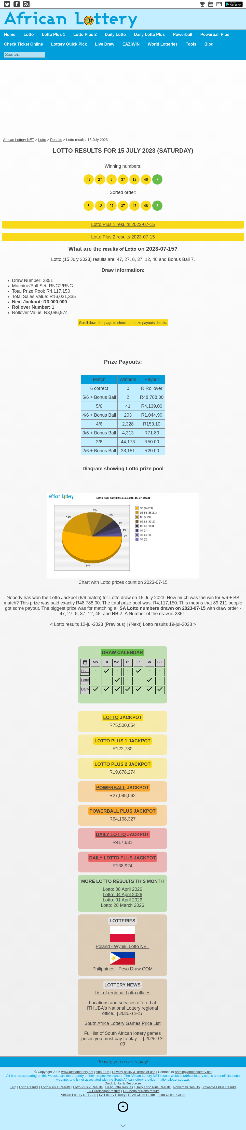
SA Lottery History (112, 1095)
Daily (85, 689)
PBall (85, 671)
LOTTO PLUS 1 (110, 740)
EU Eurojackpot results (103, 1091)
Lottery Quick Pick (69, 44)
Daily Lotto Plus (149, 34)
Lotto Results (28, 1087)
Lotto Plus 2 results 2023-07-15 (123, 236)
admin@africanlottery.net (193, 1072)
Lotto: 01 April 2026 (122, 899)
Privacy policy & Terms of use (133, 1072)
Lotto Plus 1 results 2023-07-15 (123, 224)
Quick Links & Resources (122, 1083)
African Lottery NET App (78, 1095)
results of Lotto (119, 249)
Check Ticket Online (23, 44)
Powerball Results (186, 1087)
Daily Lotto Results (119, 1087)
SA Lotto (129, 608)
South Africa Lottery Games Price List (122, 1023)
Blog (209, 44)
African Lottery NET (18, 140)
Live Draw (104, 44)
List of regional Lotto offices (123, 992)
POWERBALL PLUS (110, 811)
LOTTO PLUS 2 (110, 764)
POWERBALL (111, 787)
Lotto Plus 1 (53, 34)
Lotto (28, 34)
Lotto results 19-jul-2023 (167, 624)
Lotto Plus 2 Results (88, 1087)
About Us (102, 1072)
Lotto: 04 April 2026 (122, 894)
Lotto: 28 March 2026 (122, 905)
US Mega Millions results (141, 1091)
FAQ (13, 1087)
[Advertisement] (110, 99)
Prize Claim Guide (141, 1095)
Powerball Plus (214, 34)
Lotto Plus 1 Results (56, 1087)
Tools (191, 44)
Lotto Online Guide (171, 1095)
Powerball (182, 34)
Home (9, 34)
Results (56, 140)
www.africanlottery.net (77, 1072)
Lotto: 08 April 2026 (122, 889)
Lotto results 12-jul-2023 (78, 624)
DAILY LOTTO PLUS (111, 857)
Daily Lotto (115, 34)
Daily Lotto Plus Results (153, 1087)
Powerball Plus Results (219, 1087)
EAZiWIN (131, 44)
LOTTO (111, 717)
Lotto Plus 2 (85, 34)
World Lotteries (162, 44)
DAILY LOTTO (111, 834)
